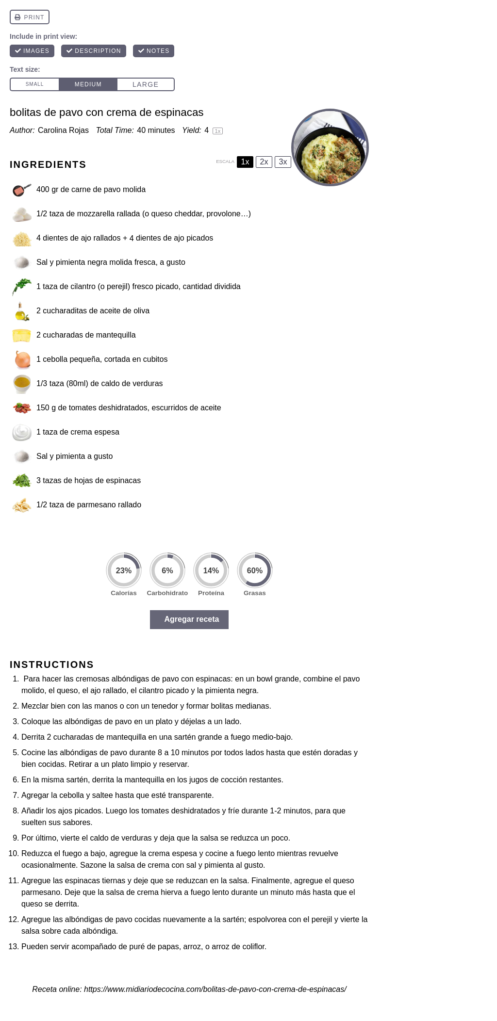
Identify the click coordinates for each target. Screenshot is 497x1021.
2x (264, 162)
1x (245, 162)
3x (283, 162)
